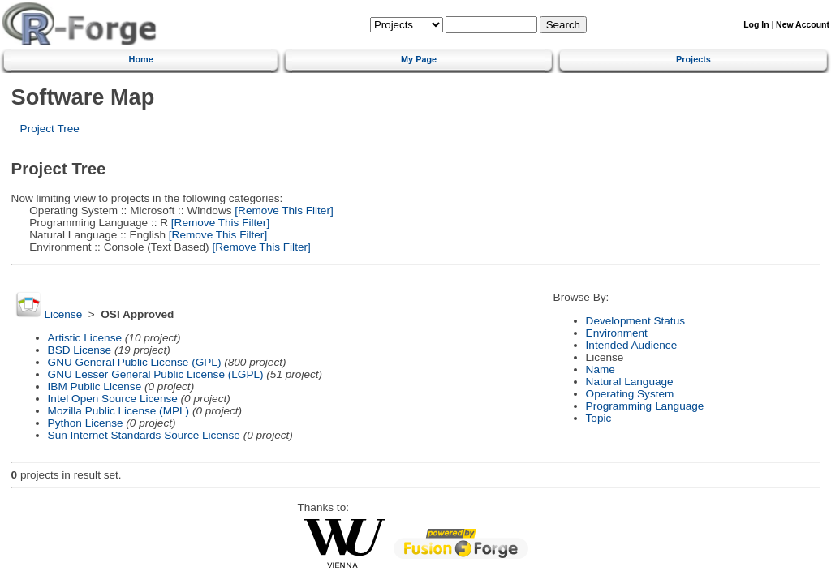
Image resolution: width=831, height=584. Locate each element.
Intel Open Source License (113, 399)
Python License (85, 423)
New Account (802, 24)
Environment (617, 333)
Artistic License (85, 338)
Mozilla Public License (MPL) (119, 411)
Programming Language (645, 406)
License (63, 314)
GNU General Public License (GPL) (135, 362)
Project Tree (50, 128)
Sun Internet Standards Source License (144, 435)
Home (141, 59)
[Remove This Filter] (283, 210)
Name (600, 369)
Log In (756, 24)
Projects (693, 59)
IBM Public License (95, 386)
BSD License (80, 350)
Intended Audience (632, 345)
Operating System (630, 394)
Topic (599, 418)
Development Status (635, 321)
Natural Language (630, 382)
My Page (419, 59)
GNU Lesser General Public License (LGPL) (156, 374)
